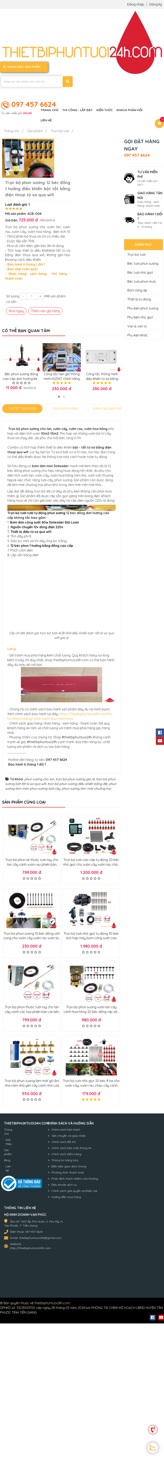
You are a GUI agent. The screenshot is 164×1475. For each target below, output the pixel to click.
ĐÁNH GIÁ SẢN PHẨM (108, 378)
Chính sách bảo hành (63, 1305)
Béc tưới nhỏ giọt (140, 272)
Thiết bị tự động (139, 299)
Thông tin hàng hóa (62, 1336)
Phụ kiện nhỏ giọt (140, 317)
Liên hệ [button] (46, 120)
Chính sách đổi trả (61, 1317)
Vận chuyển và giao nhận (66, 1311)
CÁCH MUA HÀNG (65, 378)
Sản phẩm (8, 1327)
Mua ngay (66, 280)
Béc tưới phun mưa (141, 281)
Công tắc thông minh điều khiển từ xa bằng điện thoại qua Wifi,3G (101, 348)
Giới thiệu (9, 1317)
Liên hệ (8, 1344)
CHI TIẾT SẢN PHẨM (22, 378)
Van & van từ (137, 326)
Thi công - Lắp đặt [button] (77, 110)
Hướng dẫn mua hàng (64, 1372)
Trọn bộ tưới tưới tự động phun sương (36, 557)
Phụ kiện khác (137, 335)
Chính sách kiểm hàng (64, 1329)
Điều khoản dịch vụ (62, 1360)
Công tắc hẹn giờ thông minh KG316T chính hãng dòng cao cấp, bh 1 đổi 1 (61, 348)
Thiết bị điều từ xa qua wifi (30, 575)
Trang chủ (8, 1307)
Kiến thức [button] (104, 110)
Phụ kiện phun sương (142, 308)
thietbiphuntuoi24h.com (52, 1449)
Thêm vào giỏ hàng (95, 280)
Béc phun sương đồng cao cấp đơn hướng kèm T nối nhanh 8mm (21, 348)
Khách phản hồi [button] (129, 110)
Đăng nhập (136, 4)
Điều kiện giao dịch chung (66, 1342)
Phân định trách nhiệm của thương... (73, 1354)
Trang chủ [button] (50, 110)
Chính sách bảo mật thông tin (69, 1323)
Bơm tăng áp (137, 290)
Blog (7, 1336)
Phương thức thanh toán (65, 1348)
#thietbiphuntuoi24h (77, 913)
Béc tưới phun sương (142, 263)
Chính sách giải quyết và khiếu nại (72, 1366)
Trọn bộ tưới (136, 254)
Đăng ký (155, 4)
